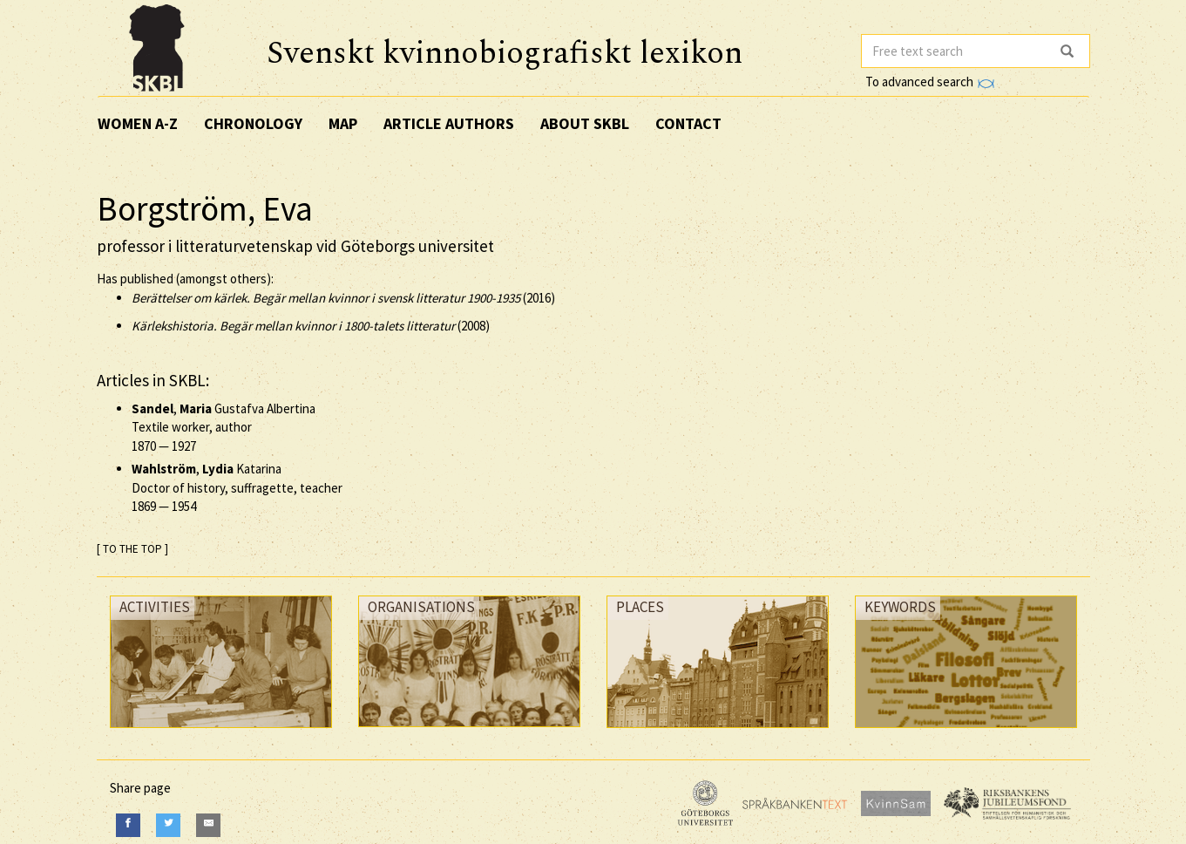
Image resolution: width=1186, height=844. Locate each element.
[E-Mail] (208, 825)
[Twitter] (168, 825)
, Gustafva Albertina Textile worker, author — (223, 427)
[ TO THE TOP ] (132, 548)
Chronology (253, 123)
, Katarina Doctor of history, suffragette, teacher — (237, 487)
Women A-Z (138, 123)
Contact (688, 123)
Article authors (448, 123)
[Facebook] (128, 825)
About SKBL (584, 123)
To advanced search (929, 81)
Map (343, 123)
